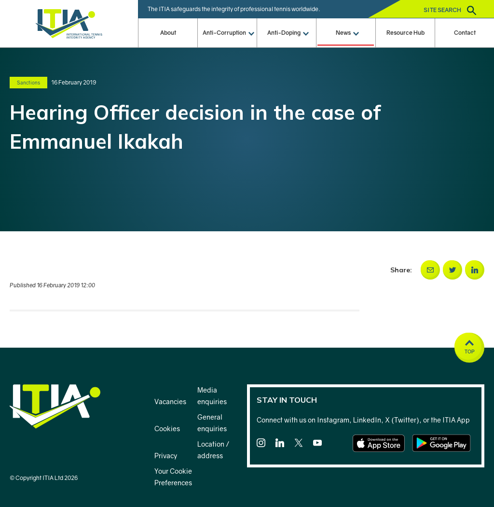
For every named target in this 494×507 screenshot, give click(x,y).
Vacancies (170, 401)
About (168, 32)
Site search (450, 10)
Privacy (165, 455)
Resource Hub (405, 32)
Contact (465, 32)
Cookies (167, 428)
